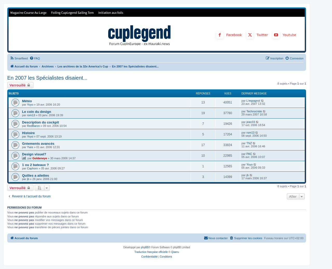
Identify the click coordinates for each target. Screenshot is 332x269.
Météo (27, 101)
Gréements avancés (38, 144)
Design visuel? (34, 154)
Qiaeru (175, 252)
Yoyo (30, 104)
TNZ (249, 143)
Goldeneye (39, 158)
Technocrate (254, 111)
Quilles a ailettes (35, 175)
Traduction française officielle (151, 252)
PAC (249, 153)
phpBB (145, 247)
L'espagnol (253, 100)
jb (28, 179)
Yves (30, 147)
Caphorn (32, 168)
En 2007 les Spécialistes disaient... (47, 78)
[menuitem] (19, 58)
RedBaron (33, 125)
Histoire (28, 133)
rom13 (31, 115)
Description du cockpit (40, 122)
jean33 (250, 121)
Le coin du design (36, 112)
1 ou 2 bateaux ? (35, 165)
